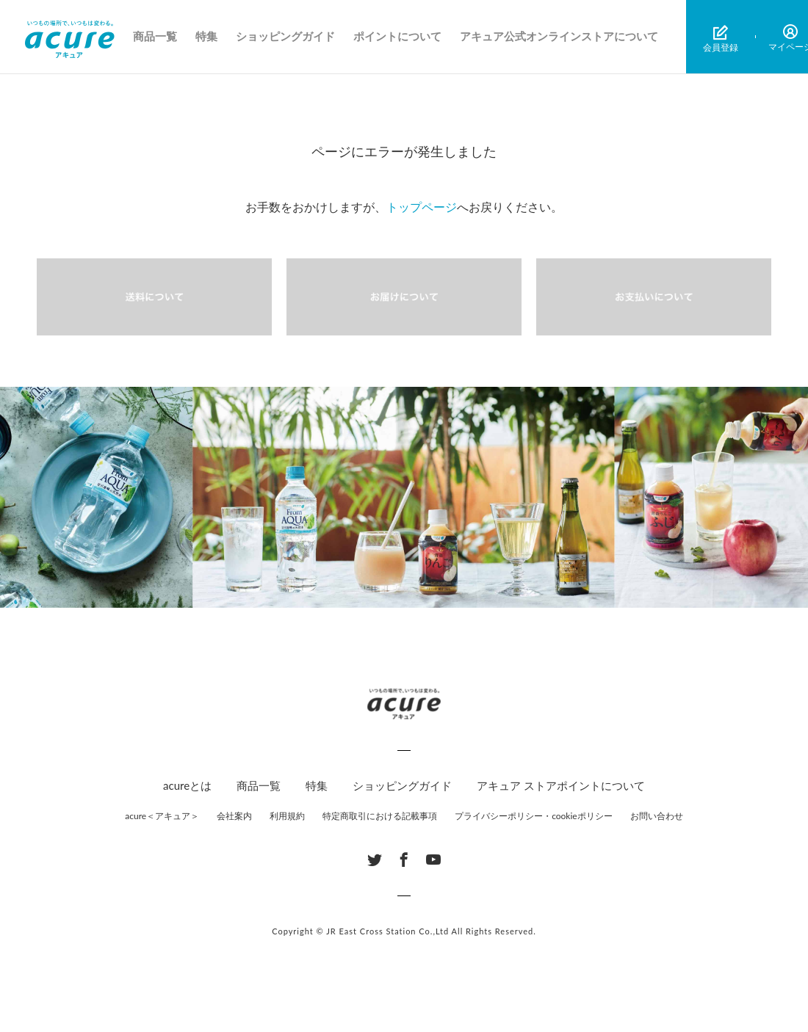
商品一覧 (155, 36)
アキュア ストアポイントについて (561, 785)
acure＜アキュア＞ (162, 815)
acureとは (187, 785)
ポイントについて (397, 36)
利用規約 (287, 815)
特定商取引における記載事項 (379, 815)
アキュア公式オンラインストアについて (559, 36)
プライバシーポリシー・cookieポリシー (534, 815)
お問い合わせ (656, 815)
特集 (206, 36)
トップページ (421, 207)
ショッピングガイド (285, 36)
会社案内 (234, 815)
